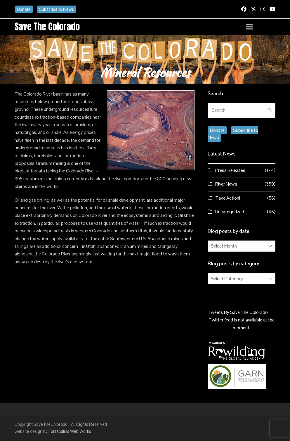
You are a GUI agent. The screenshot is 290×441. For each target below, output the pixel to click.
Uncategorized (229, 212)
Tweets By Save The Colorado (238, 312)
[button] (260, 27)
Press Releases (230, 170)
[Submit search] (270, 110)
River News (226, 184)
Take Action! (227, 198)
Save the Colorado (47, 26)
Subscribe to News (56, 9)
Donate (24, 9)
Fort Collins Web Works (69, 431)
